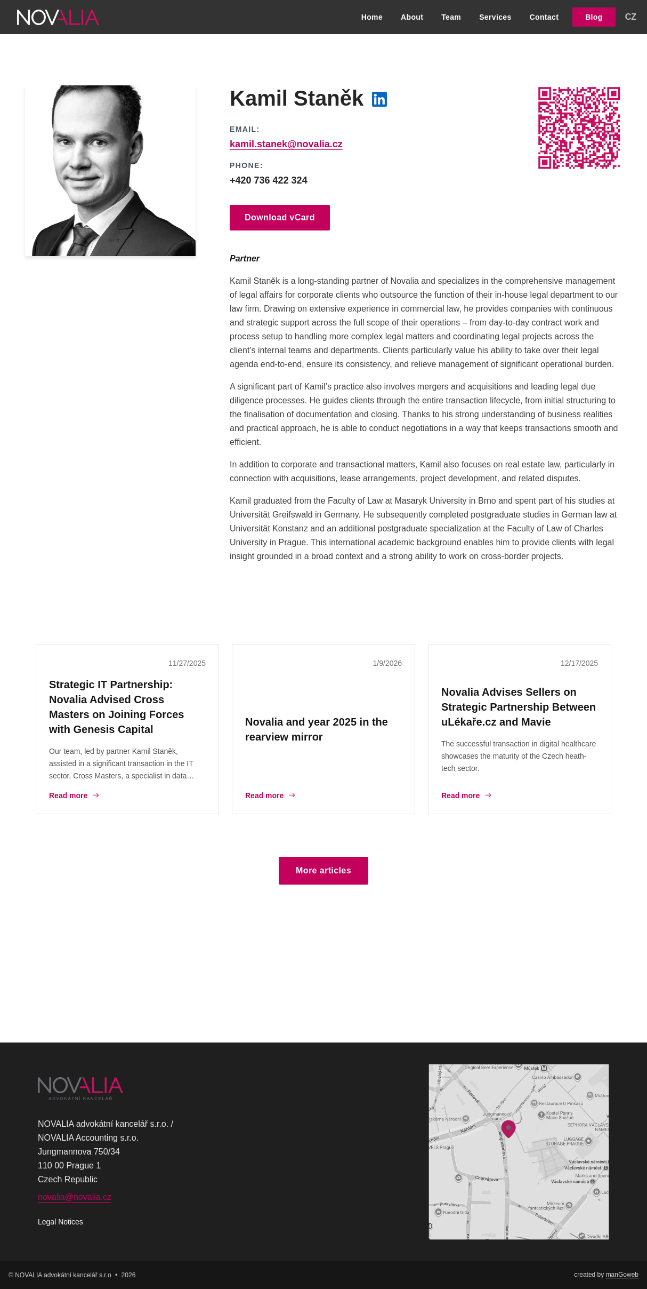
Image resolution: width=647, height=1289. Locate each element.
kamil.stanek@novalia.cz (286, 144)
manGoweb (622, 1274)
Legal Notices (60, 1222)
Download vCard (280, 217)
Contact (544, 17)
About (412, 17)
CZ (630, 16)
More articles (323, 870)
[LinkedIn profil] (379, 99)
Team (451, 17)
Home (372, 17)
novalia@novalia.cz (74, 1197)
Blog (594, 17)
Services (495, 17)
